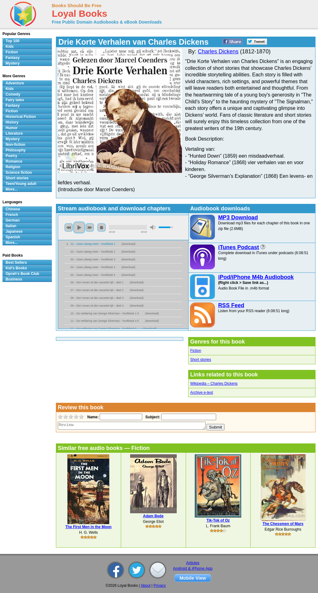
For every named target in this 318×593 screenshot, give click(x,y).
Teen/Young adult (21, 184)
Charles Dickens (218, 51)
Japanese (14, 231)
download (128, 243)
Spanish (13, 237)
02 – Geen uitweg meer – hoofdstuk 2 (92, 251)
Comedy (13, 94)
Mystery (13, 63)
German (13, 220)
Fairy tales (15, 100)
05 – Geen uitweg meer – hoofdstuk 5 (92, 274)
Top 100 (12, 41)
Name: (92, 417)
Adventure (15, 83)
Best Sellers (16, 262)
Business (14, 279)
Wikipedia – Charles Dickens (214, 383)
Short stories (200, 359)
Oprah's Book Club (22, 274)
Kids (10, 46)
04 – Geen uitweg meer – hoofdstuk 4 (92, 267)
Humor (12, 128)
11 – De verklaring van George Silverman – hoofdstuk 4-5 (104, 320)
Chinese (13, 209)
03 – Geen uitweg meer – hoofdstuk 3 (92, 259)
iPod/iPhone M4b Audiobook (255, 277)
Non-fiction (15, 144)
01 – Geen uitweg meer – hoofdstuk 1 (93, 243)
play (79, 227)
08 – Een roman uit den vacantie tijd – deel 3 (97, 297)
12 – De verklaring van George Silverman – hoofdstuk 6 (103, 328)
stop (101, 227)
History (12, 122)
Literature (14, 133)
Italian (11, 226)
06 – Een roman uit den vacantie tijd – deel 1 (97, 282)
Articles (192, 562)
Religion (13, 167)
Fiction (195, 350)
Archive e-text (201, 392)
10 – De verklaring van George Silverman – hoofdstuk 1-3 (104, 313)
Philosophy (16, 150)
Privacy (159, 585)
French (12, 215)
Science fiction (19, 172)
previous (68, 227)
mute (153, 227)
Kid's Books (16, 268)
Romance (14, 161)
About (145, 585)
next (89, 227)
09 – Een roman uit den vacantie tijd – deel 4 (97, 305)
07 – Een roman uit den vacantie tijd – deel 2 (97, 290)
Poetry (11, 156)
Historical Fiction (21, 117)
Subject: (152, 417)
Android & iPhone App (192, 568)
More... (12, 189)
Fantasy (13, 58)
